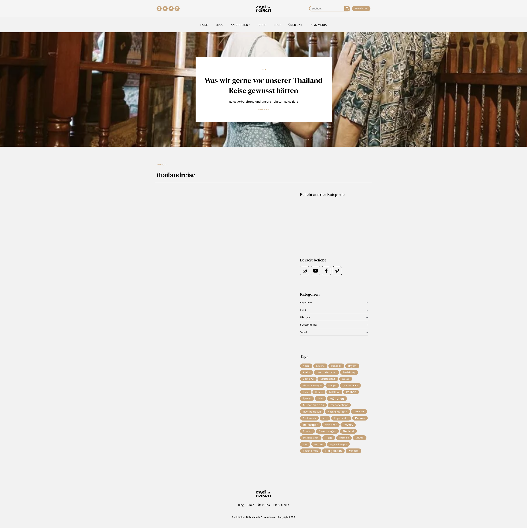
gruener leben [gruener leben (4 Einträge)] (350, 385)
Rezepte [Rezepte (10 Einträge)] (307, 432)
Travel (263, 69)
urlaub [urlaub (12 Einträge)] (360, 439)
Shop (277, 25)
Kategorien (240, 25)
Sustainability (308, 324)
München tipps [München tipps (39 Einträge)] (313, 406)
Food (303, 310)
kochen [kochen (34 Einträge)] (351, 392)
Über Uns (295, 25)
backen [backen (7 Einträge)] (320, 365)
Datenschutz (253, 517)
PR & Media (318, 25)
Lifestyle (305, 317)
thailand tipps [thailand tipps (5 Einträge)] (311, 439)
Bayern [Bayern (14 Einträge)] (352, 365)
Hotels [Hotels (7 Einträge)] (319, 392)
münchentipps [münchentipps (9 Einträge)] (339, 405)
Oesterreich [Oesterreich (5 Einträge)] (309, 419)
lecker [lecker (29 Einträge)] (307, 399)
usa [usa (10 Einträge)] (305, 445)
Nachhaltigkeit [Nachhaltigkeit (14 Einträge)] (312, 412)
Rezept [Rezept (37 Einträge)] (348, 426)
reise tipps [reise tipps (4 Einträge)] (331, 426)
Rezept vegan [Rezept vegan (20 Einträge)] (327, 432)
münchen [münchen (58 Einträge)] (337, 399)
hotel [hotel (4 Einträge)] (306, 392)
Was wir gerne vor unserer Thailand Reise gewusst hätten (263, 85)
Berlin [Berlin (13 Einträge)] (306, 372)
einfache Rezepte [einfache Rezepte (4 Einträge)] (312, 385)
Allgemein (306, 302)
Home (204, 25)
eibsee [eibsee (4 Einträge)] (345, 379)
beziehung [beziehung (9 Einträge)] (349, 372)
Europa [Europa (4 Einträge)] (332, 385)
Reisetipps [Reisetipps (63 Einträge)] (310, 426)
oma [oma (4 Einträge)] (325, 419)
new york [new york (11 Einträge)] (359, 412)
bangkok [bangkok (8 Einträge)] (336, 365)
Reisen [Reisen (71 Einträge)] (360, 419)
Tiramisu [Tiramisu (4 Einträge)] (344, 439)
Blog (219, 25)
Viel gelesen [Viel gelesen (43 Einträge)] (333, 452)
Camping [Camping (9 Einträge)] (308, 379)
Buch (262, 25)
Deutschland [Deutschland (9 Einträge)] (327, 379)
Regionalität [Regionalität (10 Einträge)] (341, 419)
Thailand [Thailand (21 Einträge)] (348, 432)
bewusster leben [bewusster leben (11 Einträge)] (326, 372)
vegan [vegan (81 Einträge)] (318, 446)
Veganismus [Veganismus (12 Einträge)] (310, 452)
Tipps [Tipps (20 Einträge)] (328, 439)
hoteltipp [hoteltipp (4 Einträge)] (334, 392)
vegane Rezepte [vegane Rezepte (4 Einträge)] (338, 445)
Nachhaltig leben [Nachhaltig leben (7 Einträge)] (337, 412)
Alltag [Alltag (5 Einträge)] (306, 365)
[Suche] (347, 8)
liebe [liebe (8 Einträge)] (320, 399)
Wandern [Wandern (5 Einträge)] (353, 452)
